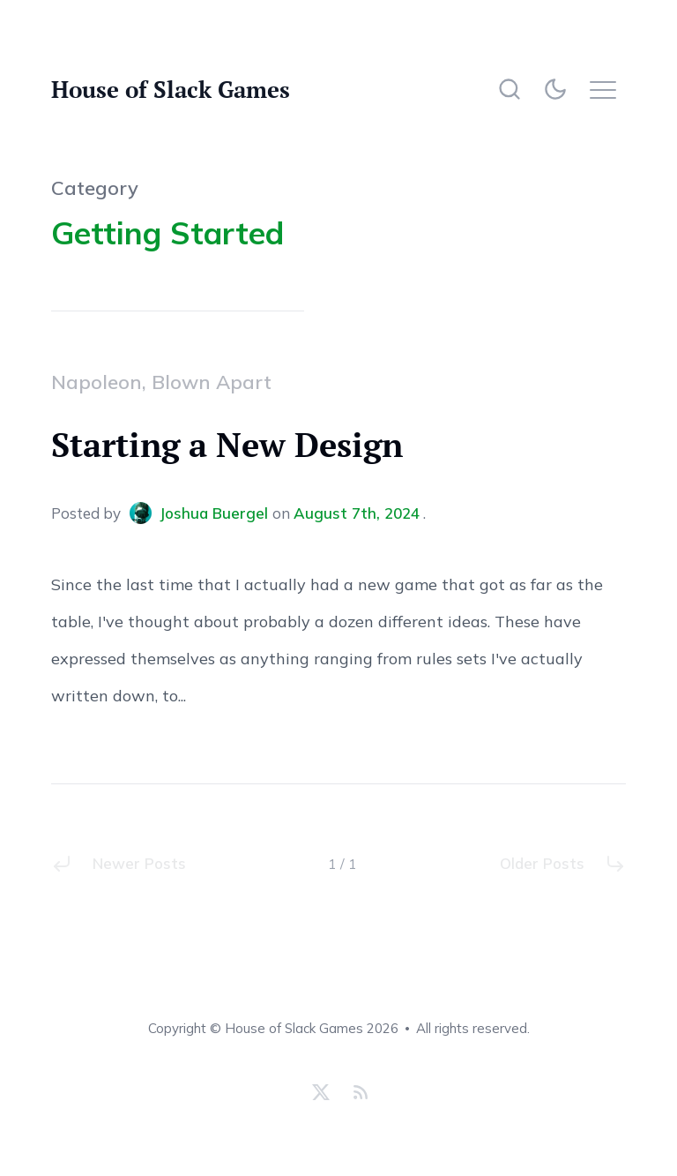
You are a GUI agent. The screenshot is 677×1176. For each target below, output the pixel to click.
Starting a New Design (227, 445)
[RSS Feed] (358, 1092)
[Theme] (558, 89)
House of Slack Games (170, 89)
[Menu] (608, 89)
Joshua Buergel (201, 513)
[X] (321, 1092)
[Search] (509, 89)
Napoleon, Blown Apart (161, 382)
